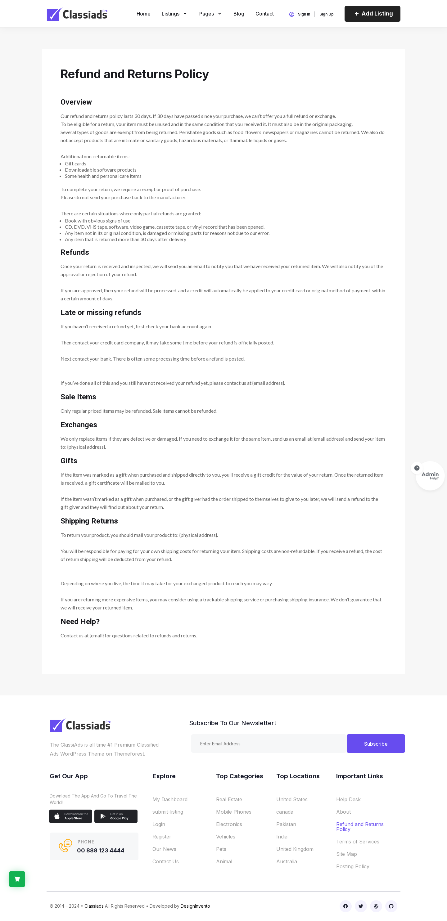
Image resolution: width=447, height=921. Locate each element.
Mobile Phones (233, 812)
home (144, 14)
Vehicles (225, 836)
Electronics (229, 824)
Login (158, 824)
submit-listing (167, 812)
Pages (211, 14)
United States (292, 799)
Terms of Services (357, 841)
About (343, 812)
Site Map (346, 854)
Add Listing (372, 13)
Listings (175, 14)
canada (284, 812)
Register (161, 836)
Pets (221, 849)
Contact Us (165, 861)
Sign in (299, 14)
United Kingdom (295, 849)
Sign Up (326, 14)
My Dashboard (169, 799)
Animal (224, 861)
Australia (286, 861)
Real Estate (229, 799)
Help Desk (348, 799)
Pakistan (286, 824)
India (281, 836)
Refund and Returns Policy (360, 826)
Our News (164, 849)
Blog (238, 14)
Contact (264, 14)
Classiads (94, 906)
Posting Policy (352, 866)
